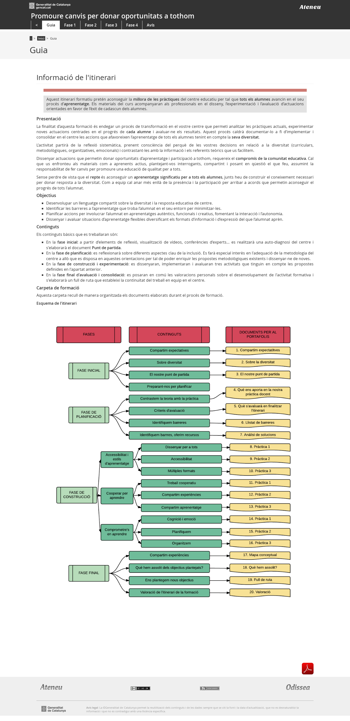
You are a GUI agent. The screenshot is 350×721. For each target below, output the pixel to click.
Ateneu (310, 6)
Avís (151, 25)
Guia (51, 25)
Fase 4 (132, 25)
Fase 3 (111, 25)
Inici (41, 38)
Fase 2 (90, 25)
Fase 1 (70, 25)
